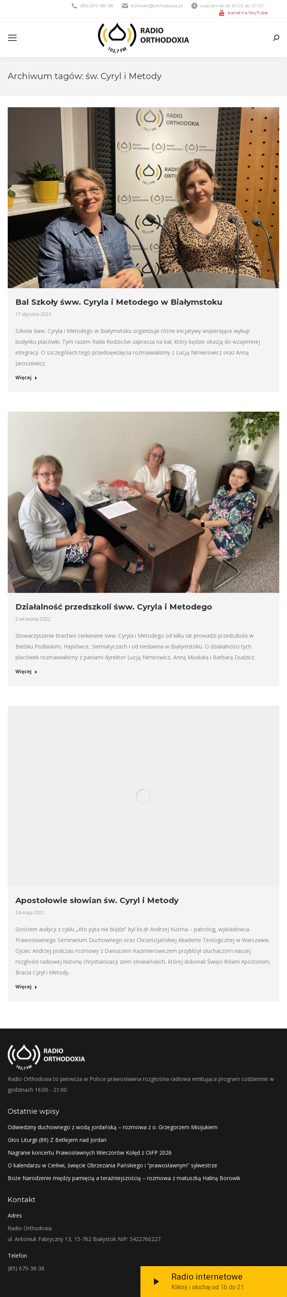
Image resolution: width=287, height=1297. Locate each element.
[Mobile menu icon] (12, 37)
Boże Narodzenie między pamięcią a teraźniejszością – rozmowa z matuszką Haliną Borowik (124, 1178)
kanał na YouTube (248, 12)
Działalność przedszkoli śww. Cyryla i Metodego (113, 606)
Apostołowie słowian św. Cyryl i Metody (97, 900)
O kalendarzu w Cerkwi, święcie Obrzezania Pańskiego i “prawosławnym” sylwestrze (112, 1165)
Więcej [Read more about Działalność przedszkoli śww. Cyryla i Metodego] (26, 672)
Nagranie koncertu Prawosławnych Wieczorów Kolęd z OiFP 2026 (90, 1152)
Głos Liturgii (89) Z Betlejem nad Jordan (57, 1139)
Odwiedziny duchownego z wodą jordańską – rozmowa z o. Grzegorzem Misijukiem (113, 1127)
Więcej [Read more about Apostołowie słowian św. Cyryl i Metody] (26, 987)
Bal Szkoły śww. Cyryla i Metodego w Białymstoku (118, 302)
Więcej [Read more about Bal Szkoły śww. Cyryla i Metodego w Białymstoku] (26, 378)
